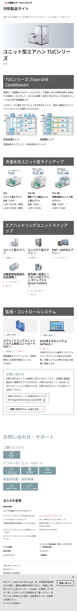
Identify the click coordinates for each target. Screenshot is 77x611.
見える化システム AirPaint (48, 529)
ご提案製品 (43, 555)
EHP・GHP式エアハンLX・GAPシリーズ (52, 519)
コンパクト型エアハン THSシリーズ (15, 519)
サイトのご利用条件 (11, 603)
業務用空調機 (7, 506)
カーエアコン (44, 551)
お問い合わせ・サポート (11, 565)
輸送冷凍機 (6, 551)
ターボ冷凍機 (7, 547)
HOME (5, 17)
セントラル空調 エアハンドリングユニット (32, 17)
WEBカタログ (7, 569)
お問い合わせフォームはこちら (24, 409)
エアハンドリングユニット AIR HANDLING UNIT (19, 515)
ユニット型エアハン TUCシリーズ (50, 515)
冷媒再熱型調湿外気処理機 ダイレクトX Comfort (19, 523)
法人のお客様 (12, 17)
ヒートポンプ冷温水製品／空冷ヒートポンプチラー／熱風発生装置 (56, 545)
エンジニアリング (9, 555)
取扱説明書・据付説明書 (11, 573)
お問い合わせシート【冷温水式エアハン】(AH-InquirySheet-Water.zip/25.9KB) (27, 398)
